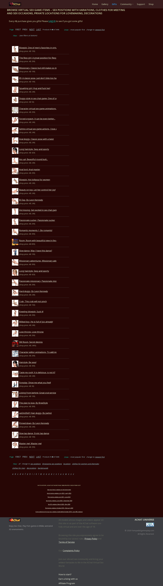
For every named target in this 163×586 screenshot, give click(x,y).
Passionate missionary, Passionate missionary (47, 275)
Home (95, 4)
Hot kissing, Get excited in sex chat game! (44, 204)
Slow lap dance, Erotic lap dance (40, 427)
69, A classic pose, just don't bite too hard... (45, 72)
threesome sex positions (57, 458)
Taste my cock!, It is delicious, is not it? (43, 366)
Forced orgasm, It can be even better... (43, 113)
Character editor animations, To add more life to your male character (58, 346)
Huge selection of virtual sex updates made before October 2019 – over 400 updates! (81, 502)
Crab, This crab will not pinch (38, 295)
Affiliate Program (67, 573)
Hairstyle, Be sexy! (33, 356)
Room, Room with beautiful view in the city (45, 234)
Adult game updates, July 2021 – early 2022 (81, 483)
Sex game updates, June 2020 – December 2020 (82, 490)
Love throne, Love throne (37, 326)
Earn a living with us (68, 568)
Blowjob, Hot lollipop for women (40, 173)
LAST (44, 29)
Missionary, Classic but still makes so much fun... (48, 62)
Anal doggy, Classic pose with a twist (42, 133)
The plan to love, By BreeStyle (39, 397)
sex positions (41, 458)
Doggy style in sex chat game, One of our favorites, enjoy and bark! (57, 92)
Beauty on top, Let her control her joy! (43, 184)
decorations (125, 458)
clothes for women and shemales (91, 458)
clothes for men (112, 458)
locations (72, 458)
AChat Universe (144, 509)
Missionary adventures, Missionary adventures (47, 255)
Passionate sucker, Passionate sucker (43, 214)
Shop (151, 4)
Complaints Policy (71, 540)
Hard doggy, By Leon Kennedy (39, 285)
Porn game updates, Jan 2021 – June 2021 (81, 487)
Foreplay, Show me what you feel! (41, 376)
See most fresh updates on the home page (81, 479)
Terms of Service (67, 532)
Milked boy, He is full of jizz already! (42, 316)
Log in (57, 21)
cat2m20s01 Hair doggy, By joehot (41, 407)
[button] (132, 4)
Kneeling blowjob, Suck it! (37, 305)
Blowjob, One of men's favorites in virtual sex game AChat (52, 41)
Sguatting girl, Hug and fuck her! (40, 82)
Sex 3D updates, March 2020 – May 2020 (82, 494)
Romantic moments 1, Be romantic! (41, 224)
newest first (105, 29)
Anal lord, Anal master (35, 163)
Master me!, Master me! (36, 437)
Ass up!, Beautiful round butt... (39, 153)
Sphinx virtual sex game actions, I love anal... (46, 123)
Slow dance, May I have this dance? (41, 244)
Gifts (114, 4)
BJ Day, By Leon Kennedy (37, 194)
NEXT (37, 29)
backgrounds (137, 458)
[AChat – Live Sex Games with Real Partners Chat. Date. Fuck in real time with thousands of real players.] (15, 4)
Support (141, 4)
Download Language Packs (71, 577)
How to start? (65, 564)
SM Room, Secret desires (36, 336)
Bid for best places (67, 582)
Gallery (104, 4)
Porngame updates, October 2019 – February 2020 (82, 498)
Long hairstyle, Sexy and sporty (40, 143)
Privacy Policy (91, 528)
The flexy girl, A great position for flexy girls (46, 52)
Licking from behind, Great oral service (43, 387)
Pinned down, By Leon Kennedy (40, 417)
